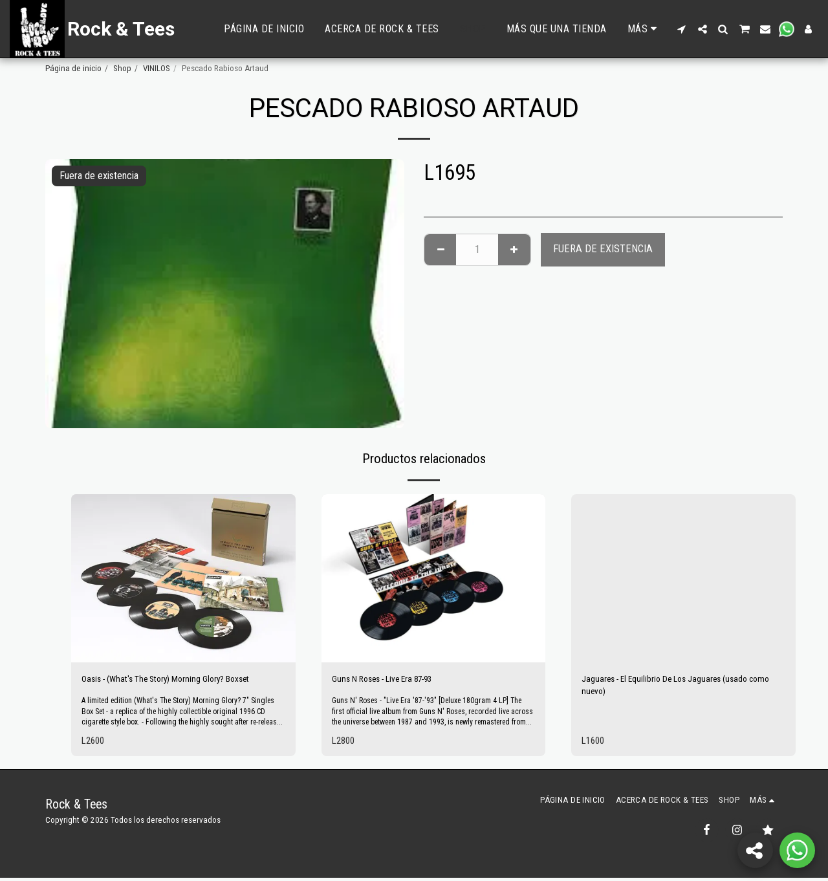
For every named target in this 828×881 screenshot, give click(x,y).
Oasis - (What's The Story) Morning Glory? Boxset (181, 680)
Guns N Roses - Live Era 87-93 (394, 680)
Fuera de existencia (603, 249)
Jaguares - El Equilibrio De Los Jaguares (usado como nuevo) (678, 688)
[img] (183, 578)
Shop (122, 68)
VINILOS (156, 68)
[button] (682, 29)
